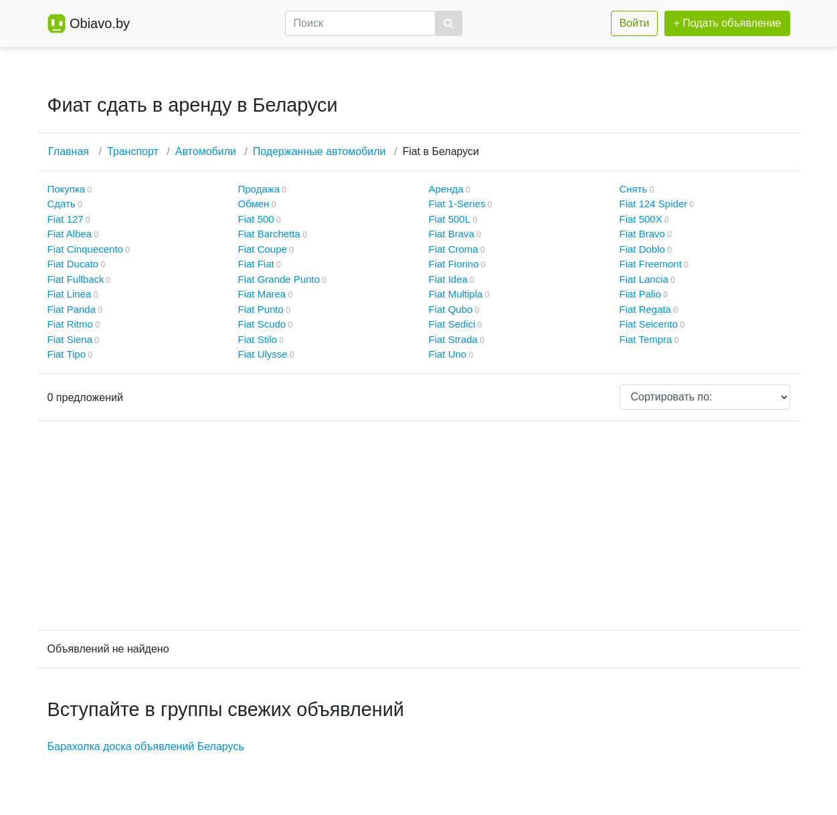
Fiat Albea (70, 233)
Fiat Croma (453, 249)
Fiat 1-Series (457, 203)
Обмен (254, 203)
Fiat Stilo (257, 339)
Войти (635, 23)
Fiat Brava (451, 233)
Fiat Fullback (76, 279)
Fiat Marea (262, 294)
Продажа (259, 189)
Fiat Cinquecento (85, 249)
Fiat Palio (641, 294)
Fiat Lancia (644, 279)
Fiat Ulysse (263, 354)
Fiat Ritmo (70, 324)
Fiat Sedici (452, 324)
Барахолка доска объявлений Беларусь (146, 746)
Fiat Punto (261, 309)
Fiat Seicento (649, 324)
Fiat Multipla (456, 294)
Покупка (67, 189)
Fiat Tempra (646, 339)
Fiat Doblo (642, 249)
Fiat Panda (72, 309)
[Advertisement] (418, 525)
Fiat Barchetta (269, 233)
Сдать (62, 203)
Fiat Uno (448, 354)
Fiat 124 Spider (654, 203)
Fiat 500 (256, 219)
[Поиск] (360, 23)
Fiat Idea (448, 279)
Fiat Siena (70, 339)
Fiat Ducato (73, 263)
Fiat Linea (70, 294)
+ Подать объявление (727, 23)
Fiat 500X (641, 219)
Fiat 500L (450, 219)
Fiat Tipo (67, 354)
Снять (634, 189)
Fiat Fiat (256, 263)
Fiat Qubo (451, 309)
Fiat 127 (66, 219)
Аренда (446, 189)
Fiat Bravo (642, 233)
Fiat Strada (453, 339)
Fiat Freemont (651, 263)
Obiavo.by (100, 23)
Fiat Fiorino (454, 263)
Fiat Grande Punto (279, 279)
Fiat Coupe (262, 249)
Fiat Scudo (262, 324)
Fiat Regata (646, 309)
